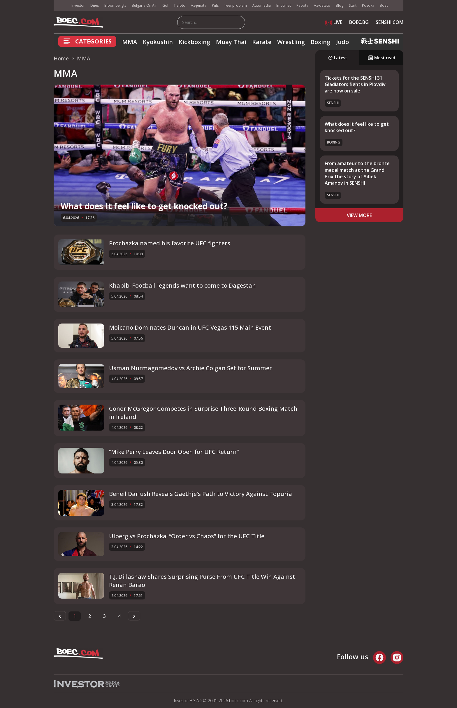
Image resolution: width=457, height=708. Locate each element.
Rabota (302, 5)
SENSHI (333, 102)
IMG (61, 6)
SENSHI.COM (389, 22)
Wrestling (291, 42)
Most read (381, 57)
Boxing (320, 42)
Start (352, 5)
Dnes (94, 5)
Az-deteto (322, 5)
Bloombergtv (115, 5)
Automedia (261, 5)
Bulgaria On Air (144, 5)
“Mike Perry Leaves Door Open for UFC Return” (174, 452)
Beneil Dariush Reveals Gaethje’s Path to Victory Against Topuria (200, 494)
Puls (215, 5)
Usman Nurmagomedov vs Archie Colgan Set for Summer (190, 368)
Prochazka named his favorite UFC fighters (169, 243)
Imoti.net (283, 5)
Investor (78, 5)
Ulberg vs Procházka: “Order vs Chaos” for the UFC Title (186, 536)
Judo (342, 42)
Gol (165, 5)
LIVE (333, 22)
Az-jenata (198, 5)
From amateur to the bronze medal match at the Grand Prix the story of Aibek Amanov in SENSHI (357, 173)
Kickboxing (194, 42)
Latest (337, 57)
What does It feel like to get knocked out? (144, 205)
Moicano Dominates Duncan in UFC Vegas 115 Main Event (190, 327)
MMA (129, 42)
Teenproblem (235, 5)
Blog (339, 5)
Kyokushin (158, 42)
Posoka (368, 5)
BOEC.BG (359, 22)
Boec (384, 5)
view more (359, 215)
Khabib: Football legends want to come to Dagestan (182, 285)
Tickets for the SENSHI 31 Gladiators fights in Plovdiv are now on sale (355, 84)
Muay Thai (231, 42)
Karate (261, 42)
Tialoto (179, 5)
